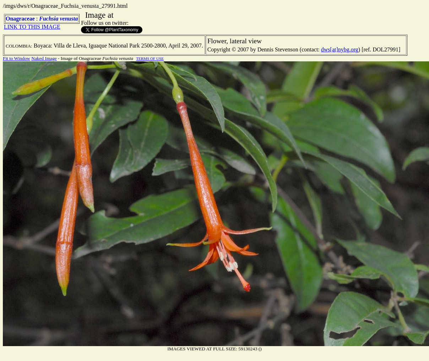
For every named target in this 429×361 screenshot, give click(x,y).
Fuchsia (48, 19)
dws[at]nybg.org (339, 49)
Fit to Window (16, 58)
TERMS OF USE (150, 58)
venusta (69, 19)
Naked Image (43, 58)
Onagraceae (20, 19)
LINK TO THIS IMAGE (32, 27)
